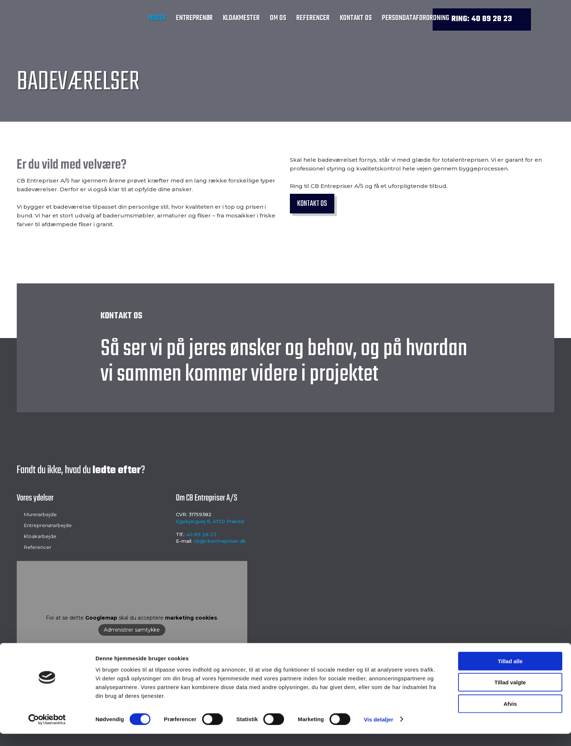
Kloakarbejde (40, 536)
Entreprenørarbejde (48, 525)
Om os (278, 18)
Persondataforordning (415, 18)
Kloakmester (241, 18)
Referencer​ (37, 547)
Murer (157, 18)
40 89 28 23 (201, 534)
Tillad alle (510, 673)
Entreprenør (194, 18)
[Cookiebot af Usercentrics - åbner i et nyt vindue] (47, 731)
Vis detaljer (378, 732)
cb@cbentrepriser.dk (220, 541)
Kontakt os (356, 18)
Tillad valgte (510, 695)
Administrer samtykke (132, 630)
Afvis (510, 716)
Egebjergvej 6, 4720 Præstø (210, 521)
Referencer (313, 18)
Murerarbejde (40, 514)
